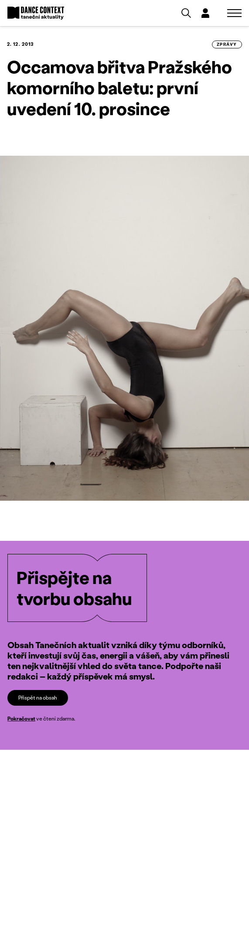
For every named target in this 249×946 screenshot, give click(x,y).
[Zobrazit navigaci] (234, 13)
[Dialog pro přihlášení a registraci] (205, 13)
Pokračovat (21, 718)
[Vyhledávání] (186, 13)
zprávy (227, 44)
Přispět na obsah (37, 697)
